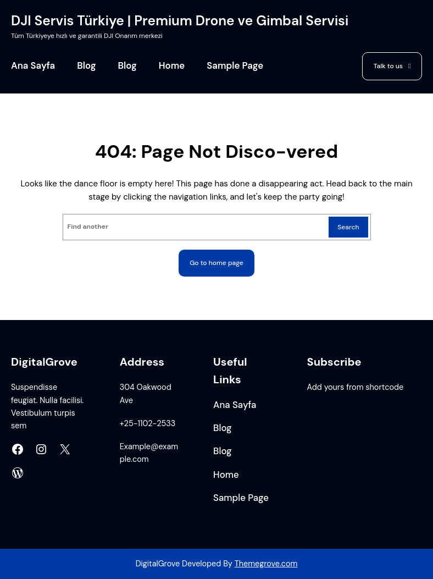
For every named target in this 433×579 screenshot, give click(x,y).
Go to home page (216, 262)
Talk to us (388, 66)
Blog (86, 65)
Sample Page (235, 65)
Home (172, 65)
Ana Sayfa (33, 65)
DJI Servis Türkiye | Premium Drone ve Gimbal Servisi (179, 21)
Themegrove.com (266, 564)
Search (348, 227)
